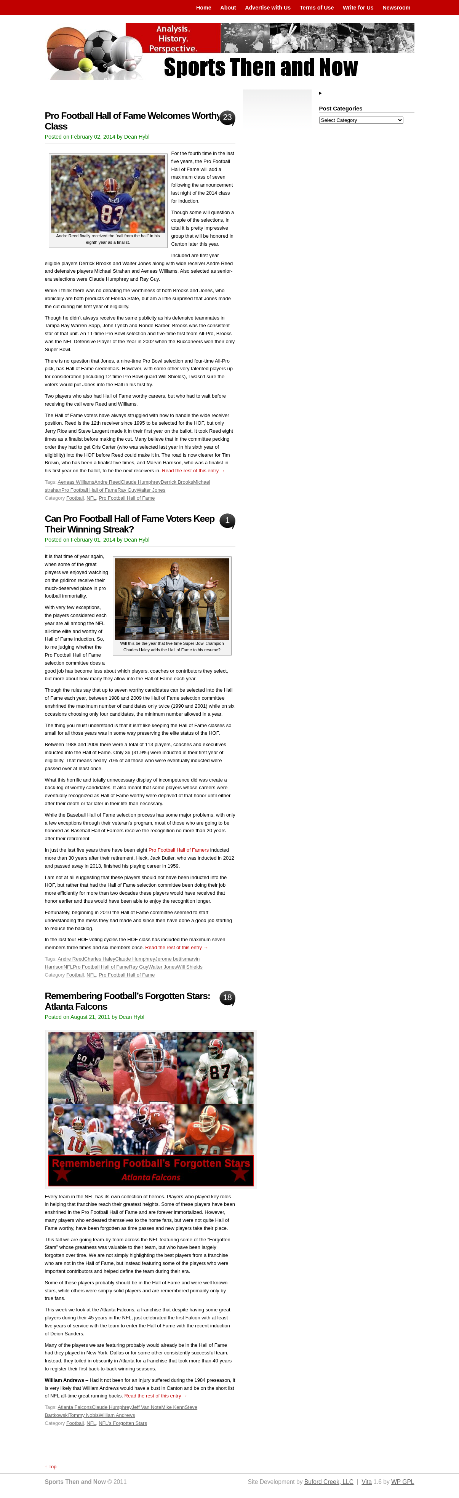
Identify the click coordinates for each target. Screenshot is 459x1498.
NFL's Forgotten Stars (123, 1423)
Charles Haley (99, 959)
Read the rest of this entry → (193, 470)
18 (227, 997)
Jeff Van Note (147, 1407)
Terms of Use (317, 8)
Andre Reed (107, 482)
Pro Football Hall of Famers (179, 850)
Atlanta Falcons (75, 1407)
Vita (366, 1482)
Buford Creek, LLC (328, 1482)
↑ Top (51, 1466)
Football (75, 498)
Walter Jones (151, 490)
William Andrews (117, 1415)
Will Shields (190, 967)
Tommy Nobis (84, 1415)
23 (227, 117)
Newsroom (396, 8)
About (228, 8)
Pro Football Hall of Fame (89, 490)
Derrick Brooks (177, 482)
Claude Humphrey (141, 482)
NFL (91, 498)
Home (203, 8)
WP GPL (402, 1482)
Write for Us (358, 8)
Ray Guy (127, 490)
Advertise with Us (268, 8)
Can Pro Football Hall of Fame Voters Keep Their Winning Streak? (130, 523)
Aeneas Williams (76, 482)
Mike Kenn (172, 1407)
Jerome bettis (170, 959)
